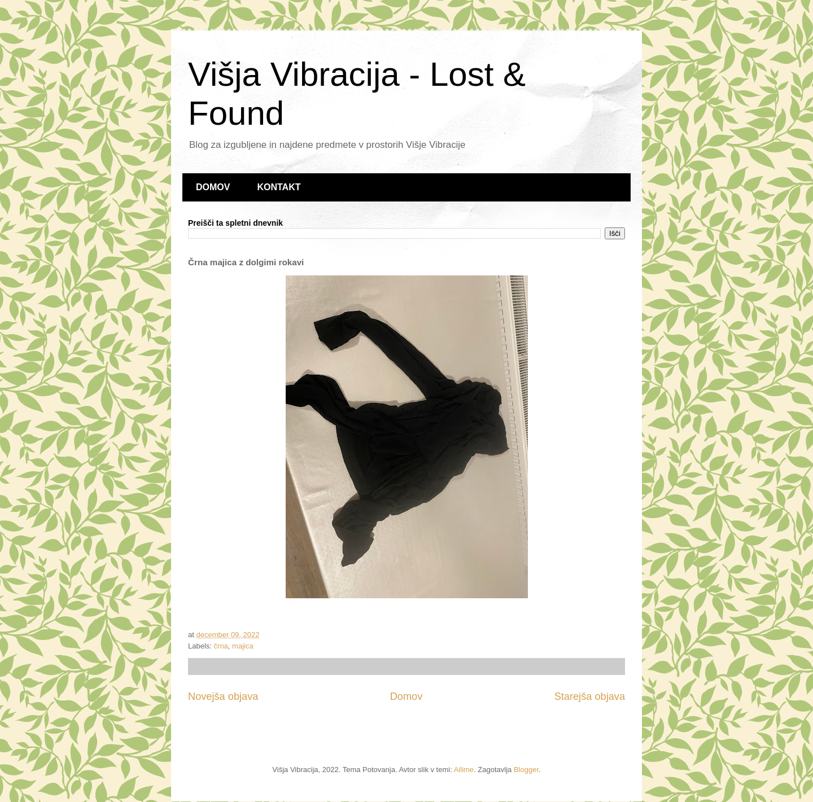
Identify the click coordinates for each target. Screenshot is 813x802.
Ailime (464, 769)
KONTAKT (278, 187)
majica (242, 646)
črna (221, 646)
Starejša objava (589, 696)
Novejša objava (223, 696)
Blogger (526, 769)
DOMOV (213, 187)
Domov (406, 696)
